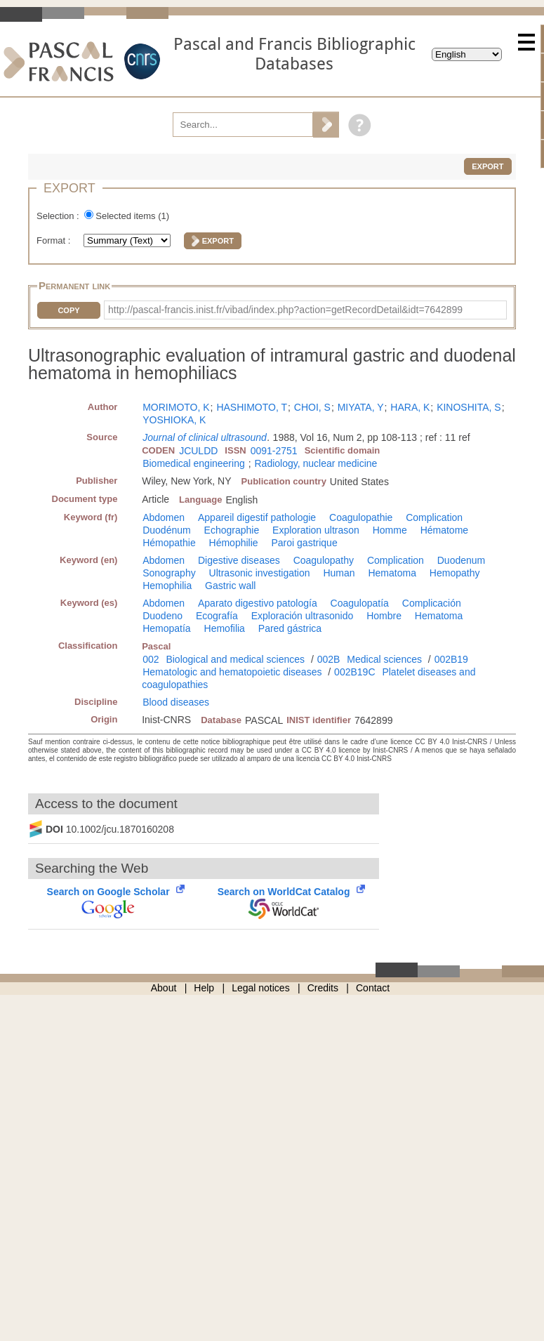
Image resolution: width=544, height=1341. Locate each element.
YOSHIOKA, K (174, 419)
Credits (322, 987)
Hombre (384, 615)
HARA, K (410, 407)
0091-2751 (274, 450)
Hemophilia (167, 585)
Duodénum (166, 530)
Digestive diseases (239, 560)
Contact (373, 987)
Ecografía (217, 615)
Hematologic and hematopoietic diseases (231, 672)
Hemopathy (455, 573)
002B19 (451, 659)
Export (487, 166)
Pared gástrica (289, 628)
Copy (68, 310)
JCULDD (198, 450)
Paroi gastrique (305, 542)
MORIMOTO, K (175, 407)
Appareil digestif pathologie (257, 517)
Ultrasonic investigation (259, 573)
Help (204, 987)
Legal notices (261, 987)
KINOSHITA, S (469, 407)
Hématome (444, 530)
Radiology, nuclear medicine (316, 463)
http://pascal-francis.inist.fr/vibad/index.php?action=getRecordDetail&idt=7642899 (285, 309)
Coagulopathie (360, 517)
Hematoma (392, 573)
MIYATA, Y (361, 407)
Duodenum (461, 560)
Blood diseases (175, 702)
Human (338, 573)
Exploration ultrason (315, 530)
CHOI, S (312, 407)
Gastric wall (230, 585)
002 (150, 659)
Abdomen (163, 517)
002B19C (354, 672)
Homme (390, 530)
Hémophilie (233, 542)
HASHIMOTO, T (251, 407)
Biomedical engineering (193, 463)
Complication (434, 517)
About (164, 987)
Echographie (232, 530)
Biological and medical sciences (235, 659)
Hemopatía (166, 628)
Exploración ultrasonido (302, 615)
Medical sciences (384, 659)
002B (328, 659)
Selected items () (132, 216)
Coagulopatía (360, 603)
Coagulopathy (323, 560)
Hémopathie (169, 542)
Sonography (169, 573)
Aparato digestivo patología (257, 603)
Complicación (431, 603)
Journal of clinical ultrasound (204, 437)
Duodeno (162, 615)
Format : (55, 240)
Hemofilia (224, 628)
